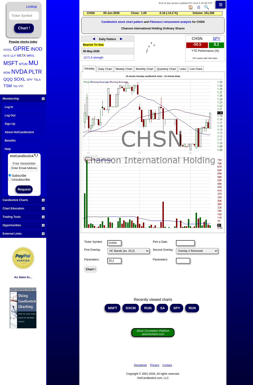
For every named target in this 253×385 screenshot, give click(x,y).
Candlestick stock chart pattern (122, 22)
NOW (7, 72)
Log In (9, 107)
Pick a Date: (160, 241)
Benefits (10, 140)
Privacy (154, 365)
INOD (36, 49)
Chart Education (24, 208)
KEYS (7, 56)
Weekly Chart (124, 69)
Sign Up (10, 123)
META (21, 55)
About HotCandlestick (19, 132)
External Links (24, 233)
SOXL (20, 79)
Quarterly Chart (166, 69)
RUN (147, 308)
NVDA (19, 71)
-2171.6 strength (93, 57)
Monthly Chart (144, 69)
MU (33, 62)
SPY (30, 79)
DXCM (131, 308)
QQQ (8, 79)
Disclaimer (140, 365)
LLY (13, 55)
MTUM (23, 64)
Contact (167, 365)
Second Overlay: (163, 249)
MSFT (11, 63)
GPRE (21, 48)
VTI (20, 86)
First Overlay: (92, 249)
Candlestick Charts (24, 200)
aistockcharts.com (153, 332)
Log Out (10, 115)
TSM (8, 86)
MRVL (31, 55)
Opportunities (24, 225)
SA (162, 308)
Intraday (89, 68)
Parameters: (91, 259)
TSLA (37, 79)
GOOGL (8, 50)
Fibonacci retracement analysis (170, 22)
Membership (24, 98)
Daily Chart (105, 69)
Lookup (31, 6)
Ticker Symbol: (93, 241)
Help (8, 149)
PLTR (35, 72)
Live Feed (196, 69)
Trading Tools (24, 217)
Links (182, 69)
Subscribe (17, 175)
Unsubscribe (19, 179)
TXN (15, 86)
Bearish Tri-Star (93, 44)
